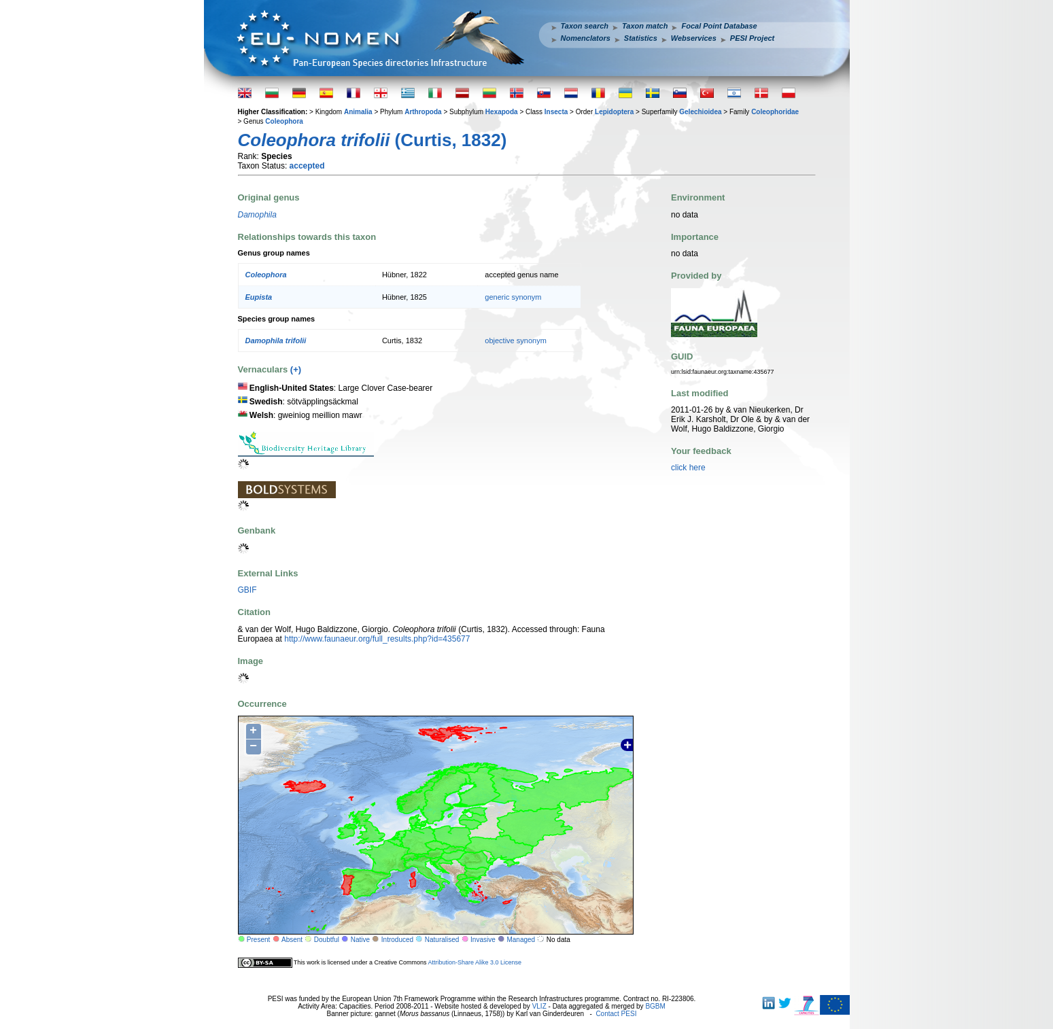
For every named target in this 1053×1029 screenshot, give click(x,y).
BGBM (655, 1006)
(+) (295, 369)
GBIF (247, 590)
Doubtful (326, 939)
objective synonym (516, 340)
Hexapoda (501, 112)
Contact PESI (615, 1013)
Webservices (694, 38)
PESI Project (752, 38)
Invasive (483, 939)
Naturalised (442, 939)
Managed (520, 939)
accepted (307, 166)
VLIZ (539, 1006)
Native (360, 939)
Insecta (556, 112)
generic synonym (513, 297)
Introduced (397, 939)
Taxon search (585, 26)
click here (688, 467)
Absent (292, 939)
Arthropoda (422, 112)
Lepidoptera (614, 112)
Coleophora (284, 121)
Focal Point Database (719, 26)
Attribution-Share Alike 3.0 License (474, 962)
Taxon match (645, 26)
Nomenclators (585, 38)
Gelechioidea (700, 112)
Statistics (640, 38)
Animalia (358, 112)
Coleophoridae (775, 112)
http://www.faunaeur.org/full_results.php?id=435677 (377, 639)
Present (258, 939)
